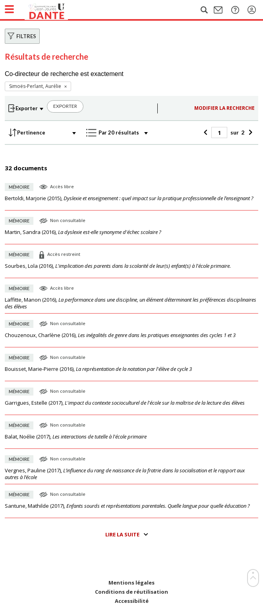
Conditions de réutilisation (131, 592)
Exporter (65, 106)
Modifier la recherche (224, 108)
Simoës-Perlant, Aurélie (35, 86)
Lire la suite (122, 534)
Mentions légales (131, 583)
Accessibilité (132, 601)
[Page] (219, 132)
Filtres (26, 36)
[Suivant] (249, 132)
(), (129, 198)
